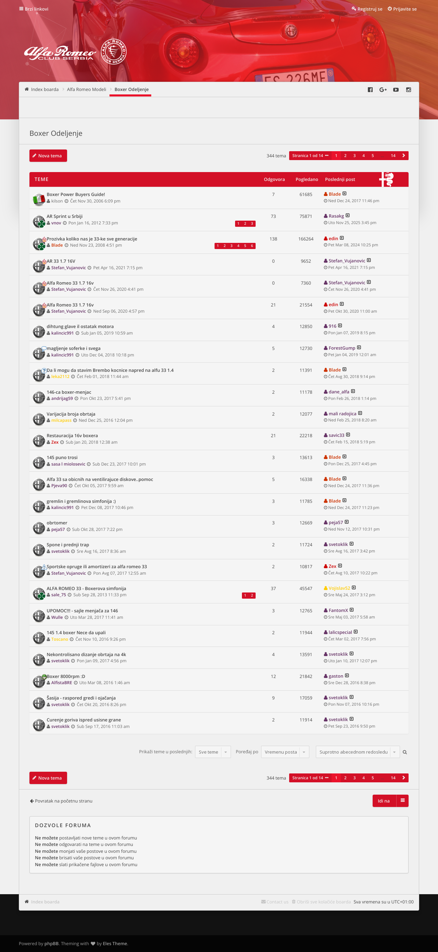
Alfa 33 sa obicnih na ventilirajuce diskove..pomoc (100, 479)
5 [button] (373, 155)
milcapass (61, 420)
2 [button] (345, 155)
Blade (335, 194)
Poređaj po (272, 752)
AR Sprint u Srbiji (65, 216)
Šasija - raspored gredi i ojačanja (81, 698)
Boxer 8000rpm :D (66, 676)
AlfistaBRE (61, 683)
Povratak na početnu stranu (63, 801)
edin (333, 238)
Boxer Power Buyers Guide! (76, 194)
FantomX (338, 610)
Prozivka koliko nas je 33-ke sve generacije (92, 239)
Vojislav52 (339, 588)
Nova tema (50, 156)
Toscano (59, 639)
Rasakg (336, 216)
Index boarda (45, 902)
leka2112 (60, 376)
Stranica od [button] (308, 155)
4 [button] (363, 155)
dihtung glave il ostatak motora (80, 326)
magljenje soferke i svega (74, 348)
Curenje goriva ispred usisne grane (84, 720)
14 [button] (393, 155)
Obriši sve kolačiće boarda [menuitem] (324, 902)
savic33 (337, 435)
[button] (404, 155)
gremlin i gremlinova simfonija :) (81, 501)
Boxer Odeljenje (55, 133)
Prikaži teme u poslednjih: (185, 752)
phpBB (51, 943)
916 (332, 326)
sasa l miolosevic (68, 464)
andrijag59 (62, 398)
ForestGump (342, 348)
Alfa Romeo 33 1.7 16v (70, 283)
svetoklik (60, 551)
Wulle (57, 617)
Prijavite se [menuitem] (405, 9)
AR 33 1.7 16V (61, 261)
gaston (336, 676)
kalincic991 (62, 333)
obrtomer (57, 523)
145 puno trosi (62, 457)
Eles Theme (115, 943)
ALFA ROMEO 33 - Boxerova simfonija (86, 588)
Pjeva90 (59, 485)
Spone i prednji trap (68, 545)
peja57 (58, 529)
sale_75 (58, 595)
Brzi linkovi (37, 9)
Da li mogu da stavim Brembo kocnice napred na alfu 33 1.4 (110, 370)
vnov (56, 223)
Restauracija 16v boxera (72, 436)
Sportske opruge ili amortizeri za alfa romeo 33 (97, 567)
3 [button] (354, 155)
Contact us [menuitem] (277, 902)
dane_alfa (339, 392)
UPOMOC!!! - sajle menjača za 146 (82, 611)
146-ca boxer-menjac (69, 392)
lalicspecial (340, 632)
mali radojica (343, 413)
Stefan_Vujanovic (68, 268)
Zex (55, 442)
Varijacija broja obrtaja (71, 414)
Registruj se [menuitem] (370, 9)
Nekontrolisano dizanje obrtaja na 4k (86, 654)
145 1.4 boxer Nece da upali (76, 633)
